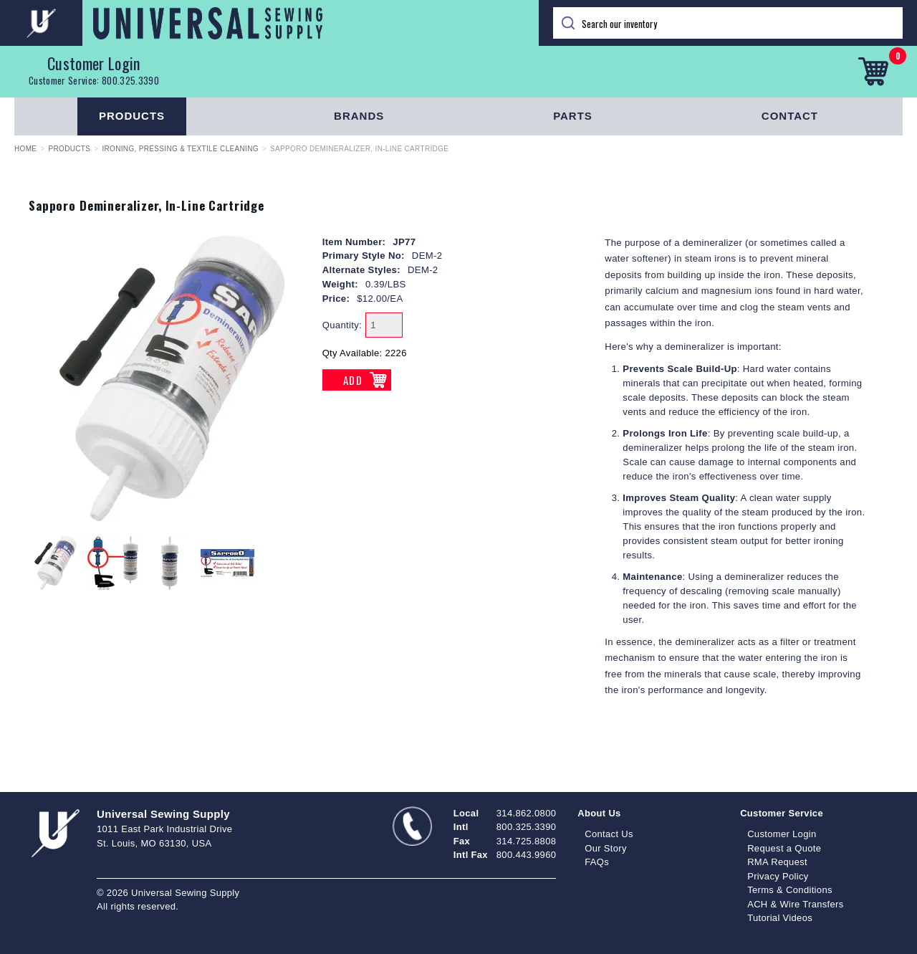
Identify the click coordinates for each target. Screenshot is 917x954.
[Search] (728, 23)
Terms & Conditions (789, 889)
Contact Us (609, 834)
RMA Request (777, 862)
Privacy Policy (778, 876)
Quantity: (342, 325)
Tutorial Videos (779, 917)
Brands (359, 116)
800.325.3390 (130, 80)
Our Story (606, 848)
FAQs (597, 862)
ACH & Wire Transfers (795, 904)
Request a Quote (784, 848)
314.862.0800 (526, 813)
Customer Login (93, 63)
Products (132, 116)
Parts (572, 116)
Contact (790, 116)
